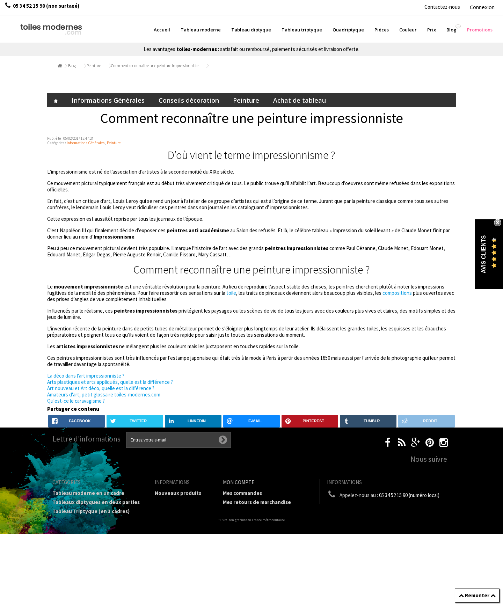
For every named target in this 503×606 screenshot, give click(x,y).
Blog (72, 65)
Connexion (482, 6)
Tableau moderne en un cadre (88, 493)
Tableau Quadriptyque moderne (91, 520)
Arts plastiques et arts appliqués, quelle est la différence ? (110, 382)
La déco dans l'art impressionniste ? (85, 375)
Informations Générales (108, 100)
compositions (397, 293)
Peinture (94, 65)
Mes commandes (242, 493)
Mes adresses (239, 520)
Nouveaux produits (178, 493)
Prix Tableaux (68, 544)
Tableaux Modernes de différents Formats (92, 532)
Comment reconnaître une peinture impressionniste (154, 65)
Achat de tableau (299, 100)
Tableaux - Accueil (74, 581)
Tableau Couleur (72, 553)
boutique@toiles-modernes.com (391, 508)
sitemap (164, 511)
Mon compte (238, 482)
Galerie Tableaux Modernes (85, 563)
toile (231, 293)
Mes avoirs (235, 511)
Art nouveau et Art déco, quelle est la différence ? (100, 388)
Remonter (477, 595)
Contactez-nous (442, 6)
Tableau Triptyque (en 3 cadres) (91, 511)
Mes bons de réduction (250, 538)
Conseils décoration (189, 100)
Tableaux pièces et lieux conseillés (94, 572)
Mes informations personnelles (260, 529)
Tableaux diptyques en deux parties (96, 502)
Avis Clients (484, 254)
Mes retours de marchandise (257, 502)
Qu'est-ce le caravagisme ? (76, 400)
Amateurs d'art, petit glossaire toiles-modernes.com (103, 394)
